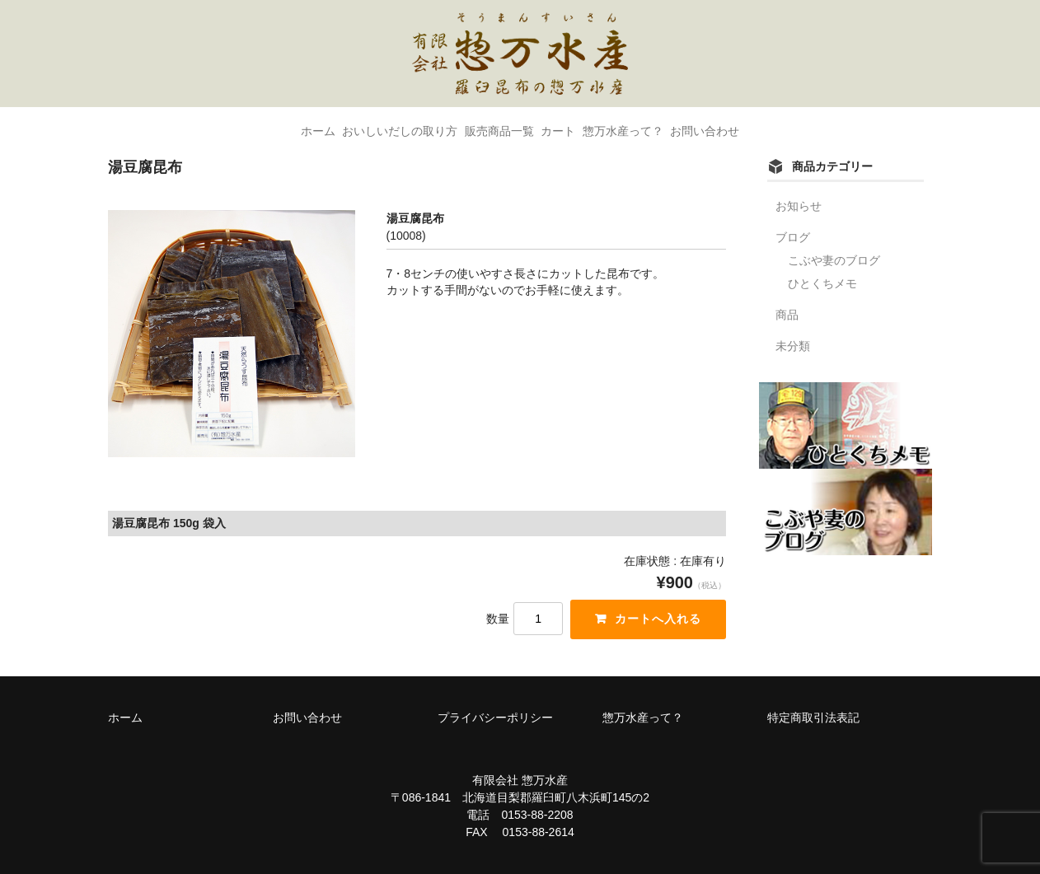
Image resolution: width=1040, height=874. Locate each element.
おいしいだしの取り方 (356, 124)
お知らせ (798, 206)
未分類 (792, 346)
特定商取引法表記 (813, 717)
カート (572, 124)
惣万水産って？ (666, 124)
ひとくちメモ (822, 283)
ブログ (792, 237)
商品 (787, 314)
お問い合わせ (778, 124)
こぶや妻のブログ (834, 260)
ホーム (244, 124)
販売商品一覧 (484, 124)
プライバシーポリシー (495, 717)
